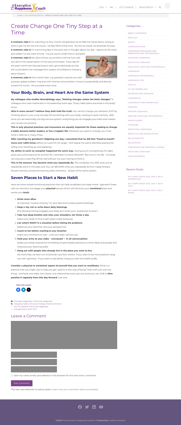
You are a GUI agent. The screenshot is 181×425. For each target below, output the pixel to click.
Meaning (133, 107)
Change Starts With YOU (25, 309)
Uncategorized (136, 156)
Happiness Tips (136, 80)
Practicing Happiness (42, 301)
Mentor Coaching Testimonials (145, 116)
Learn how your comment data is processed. (75, 389)
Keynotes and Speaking (141, 94)
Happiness (133, 71)
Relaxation (134, 143)
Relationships (136, 138)
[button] (160, 7)
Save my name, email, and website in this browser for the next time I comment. (55, 375)
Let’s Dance (128, 7)
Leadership (134, 98)
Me (114, 7)
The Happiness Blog (34, 15)
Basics (131, 42)
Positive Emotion (54, 304)
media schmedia (117, 420)
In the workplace (138, 89)
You (103, 7)
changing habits (21, 304)
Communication (136, 47)
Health (132, 85)
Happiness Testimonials (141, 76)
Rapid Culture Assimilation (143, 134)
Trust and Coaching (139, 152)
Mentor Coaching (138, 111)
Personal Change (37, 304)
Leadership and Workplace (143, 103)
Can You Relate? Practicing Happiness (31, 307)
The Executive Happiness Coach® (79, 420)
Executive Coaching (139, 62)
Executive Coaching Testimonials (146, 67)
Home (20, 15)
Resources (148, 7)
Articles (132, 38)
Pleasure (133, 125)
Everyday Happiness (23, 301)
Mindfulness (135, 120)
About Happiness (137, 33)
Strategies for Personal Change (146, 147)
